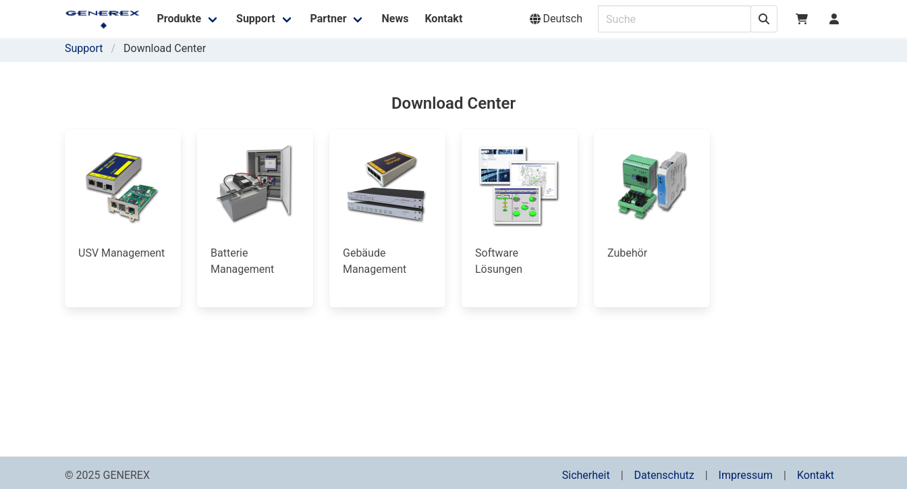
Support (84, 48)
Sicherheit (586, 475)
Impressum (746, 475)
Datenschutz (664, 475)
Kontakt (815, 475)
